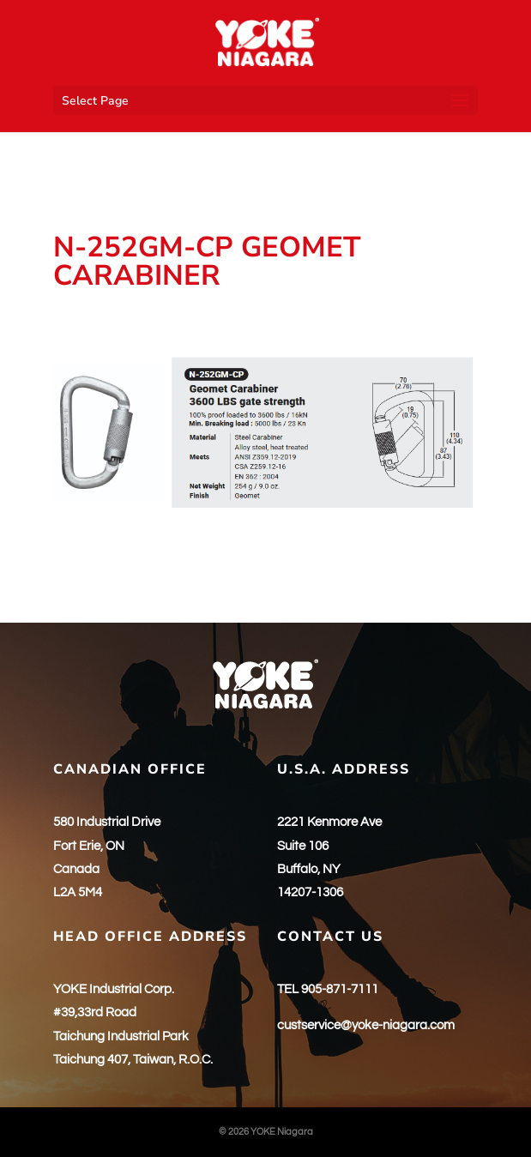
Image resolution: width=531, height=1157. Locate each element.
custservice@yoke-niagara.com (366, 1025)
